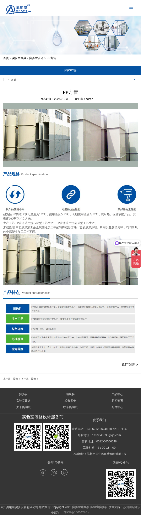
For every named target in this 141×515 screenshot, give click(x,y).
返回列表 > (130, 364)
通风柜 (70, 394)
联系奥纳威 (70, 407)
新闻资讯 (117, 400)
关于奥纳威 (23, 407)
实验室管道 (36, 58)
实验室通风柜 (81, 507)
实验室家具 (19, 58)
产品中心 (117, 394)
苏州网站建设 (132, 507)
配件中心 (117, 407)
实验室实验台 (99, 507)
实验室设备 (23, 400)
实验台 (23, 394)
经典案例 (70, 400)
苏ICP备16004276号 (76, 512)
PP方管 (51, 58)
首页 (6, 58)
